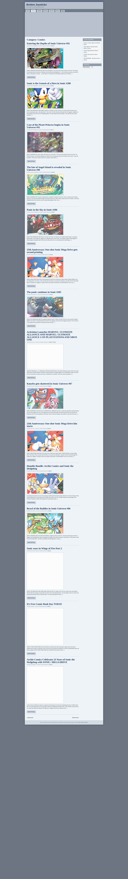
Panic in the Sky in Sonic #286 (42, 241)
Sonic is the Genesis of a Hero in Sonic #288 (49, 83)
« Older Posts (30, 870)
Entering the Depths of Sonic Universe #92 (48, 43)
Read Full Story (31, 77)
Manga (45, 10)
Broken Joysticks (36, 4)
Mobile (57, 10)
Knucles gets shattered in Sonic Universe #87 (49, 473)
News (54, 420)
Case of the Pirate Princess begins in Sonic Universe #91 (48, 126)
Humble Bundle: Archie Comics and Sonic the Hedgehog (50, 588)
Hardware (40, 10)
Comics (33, 10)
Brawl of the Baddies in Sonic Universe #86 (48, 645)
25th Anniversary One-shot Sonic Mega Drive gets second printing (52, 298)
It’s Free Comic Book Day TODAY (44, 756)
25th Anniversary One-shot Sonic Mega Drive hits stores (52, 530)
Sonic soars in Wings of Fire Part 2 (44, 701)
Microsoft (52, 10)
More (63, 10)
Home (27, 10)
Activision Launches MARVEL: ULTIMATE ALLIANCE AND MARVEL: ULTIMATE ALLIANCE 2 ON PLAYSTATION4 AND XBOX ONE (52, 414)
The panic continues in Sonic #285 (44, 354)
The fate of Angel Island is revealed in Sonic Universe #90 (49, 184)
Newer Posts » (75, 870)
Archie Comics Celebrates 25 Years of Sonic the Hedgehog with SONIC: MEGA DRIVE (51, 813)
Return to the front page (83, 875)
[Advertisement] (64, 24)
